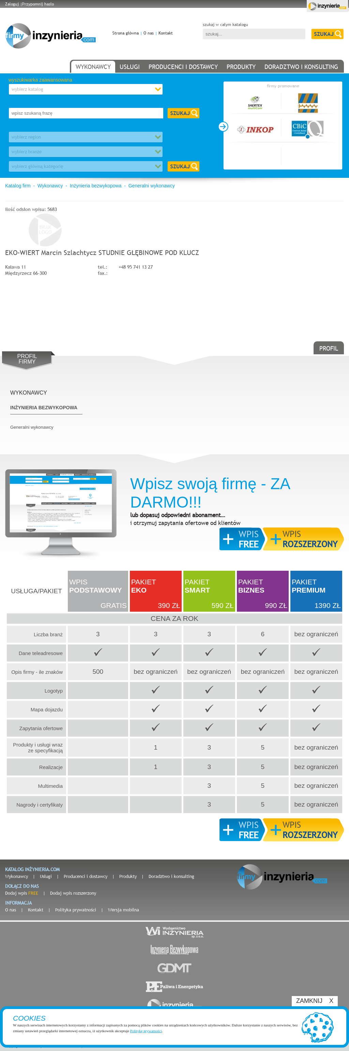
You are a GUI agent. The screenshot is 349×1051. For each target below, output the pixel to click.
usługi (130, 67)
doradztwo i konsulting (301, 67)
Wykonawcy (50, 185)
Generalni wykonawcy (151, 185)
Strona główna (125, 33)
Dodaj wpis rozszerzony (73, 893)
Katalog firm (18, 185)
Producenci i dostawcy (85, 876)
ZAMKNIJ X (314, 1000)
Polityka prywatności (75, 910)
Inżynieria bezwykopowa (96, 185)
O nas (148, 33)
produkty (241, 67)
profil (328, 348)
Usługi (46, 876)
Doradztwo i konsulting (171, 876)
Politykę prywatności (146, 1031)
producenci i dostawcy (183, 67)
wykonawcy (93, 67)
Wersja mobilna (123, 910)
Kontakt (165, 33)
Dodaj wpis (21, 893)
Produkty (128, 876)
